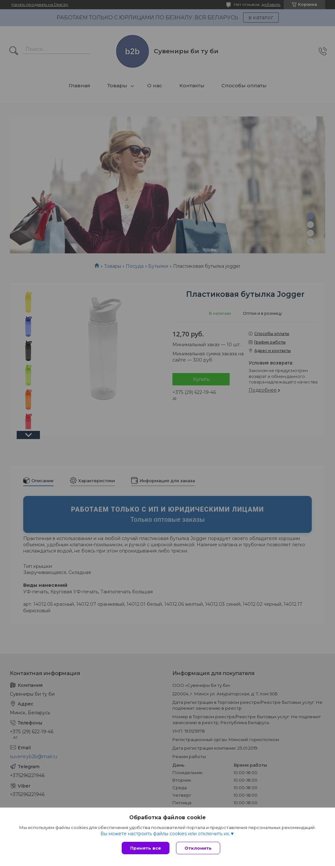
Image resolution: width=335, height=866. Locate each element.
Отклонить (198, 848)
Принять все (145, 848)
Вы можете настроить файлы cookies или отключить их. (165, 834)
